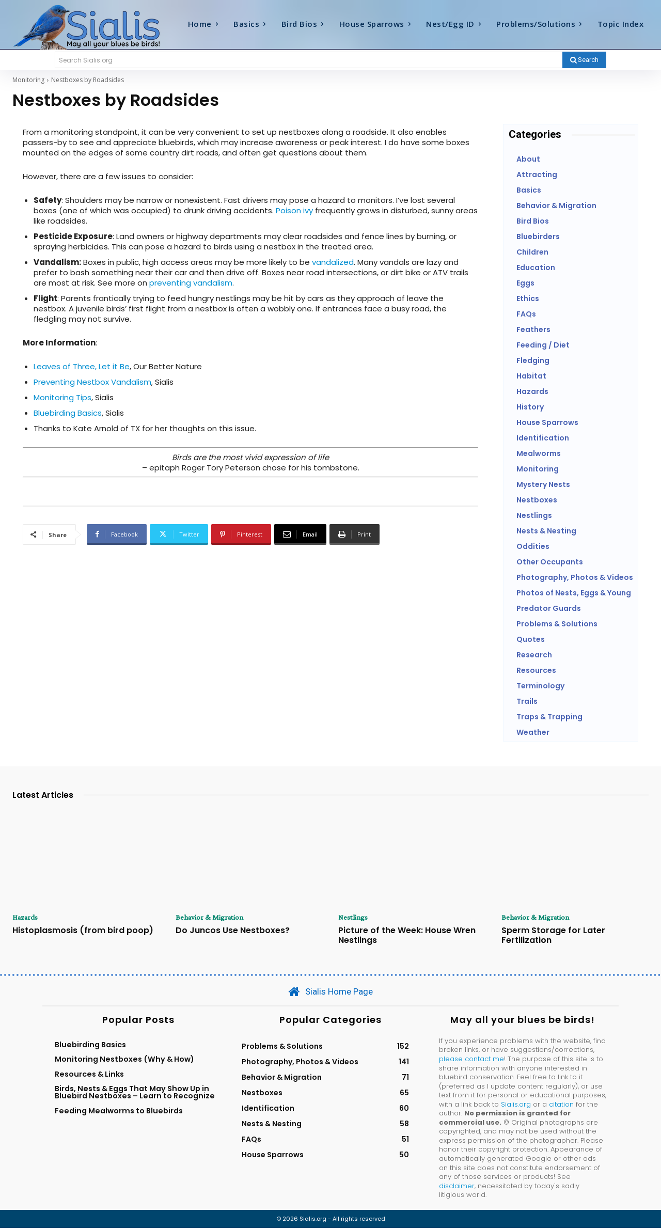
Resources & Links (89, 1074)
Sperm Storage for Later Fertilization (553, 936)
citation (561, 1105)
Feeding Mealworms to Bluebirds (119, 1111)
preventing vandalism (190, 282)
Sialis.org (516, 1105)
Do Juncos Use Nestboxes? (233, 931)
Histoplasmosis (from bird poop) (82, 931)
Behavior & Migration (211, 917)
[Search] (584, 60)
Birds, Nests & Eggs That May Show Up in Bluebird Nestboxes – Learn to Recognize (135, 1092)
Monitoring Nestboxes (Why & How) (124, 1060)
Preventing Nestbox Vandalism (92, 381)
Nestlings (354, 917)
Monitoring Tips (62, 397)
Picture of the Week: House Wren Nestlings (407, 936)
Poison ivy (295, 210)
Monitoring (28, 79)
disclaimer (457, 1186)
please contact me (471, 1059)
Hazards (26, 917)
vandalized (333, 262)
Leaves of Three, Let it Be (82, 366)
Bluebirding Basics (68, 412)
